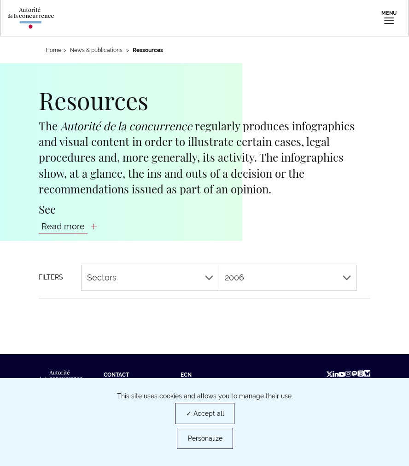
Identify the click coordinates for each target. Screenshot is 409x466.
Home (53, 50)
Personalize (205, 438)
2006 (288, 277)
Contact (116, 375)
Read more (63, 226)
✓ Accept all (205, 413)
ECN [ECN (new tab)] (186, 375)
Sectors (150, 277)
